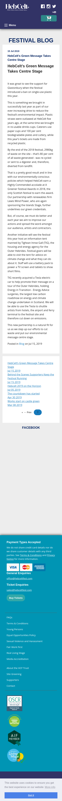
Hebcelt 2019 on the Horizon (24, 386)
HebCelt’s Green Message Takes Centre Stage (30, 365)
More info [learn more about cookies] (50, 787)
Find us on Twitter (54, 6)
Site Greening (14, 674)
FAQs (9, 617)
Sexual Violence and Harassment (24, 641)
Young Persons (15, 629)
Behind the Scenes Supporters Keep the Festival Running (31, 376)
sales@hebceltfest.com (19, 590)
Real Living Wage (16, 652)
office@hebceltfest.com (19, 578)
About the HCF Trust (18, 668)
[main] (31, 200)
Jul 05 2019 (14, 390)
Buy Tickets (16, 597)
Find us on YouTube (54, 12)
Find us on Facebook (42, 6)
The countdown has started (24, 393)
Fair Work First (15, 647)
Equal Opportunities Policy (21, 635)
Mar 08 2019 (15, 405)
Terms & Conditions (31, 555)
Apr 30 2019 (15, 397)
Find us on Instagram (48, 6)
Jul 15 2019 (14, 370)
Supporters (13, 679)
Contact (11, 685)
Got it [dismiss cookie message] (31, 795)
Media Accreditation (18, 658)
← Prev (27, 412)
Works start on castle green (23, 401)
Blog (21, 343)
